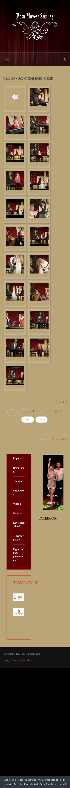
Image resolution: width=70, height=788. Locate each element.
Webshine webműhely (23, 660)
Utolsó (41, 419)
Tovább (27, 419)
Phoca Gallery (59, 439)
